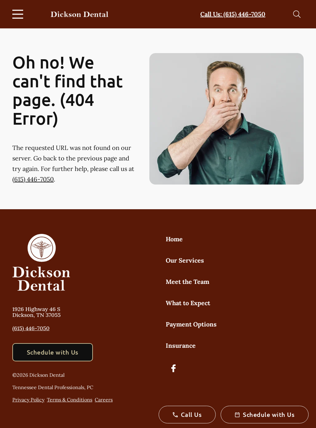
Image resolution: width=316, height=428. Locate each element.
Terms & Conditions (69, 400)
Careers (104, 400)
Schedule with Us (52, 352)
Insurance (181, 345)
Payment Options (191, 324)
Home (174, 239)
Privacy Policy (28, 400)
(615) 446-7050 (33, 179)
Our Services (185, 260)
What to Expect (188, 303)
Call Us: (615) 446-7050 (232, 14)
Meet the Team (187, 281)
